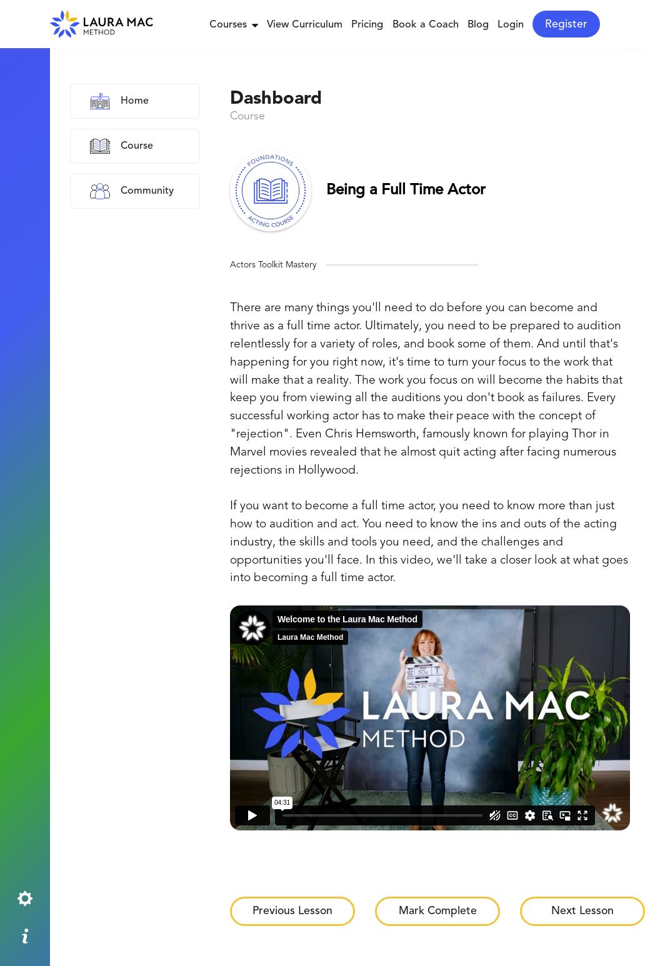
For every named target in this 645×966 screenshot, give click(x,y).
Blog (478, 25)
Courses (233, 25)
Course (137, 146)
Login (511, 25)
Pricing (367, 25)
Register (566, 24)
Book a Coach (425, 25)
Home (135, 101)
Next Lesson (582, 911)
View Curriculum (304, 25)
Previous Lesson (292, 911)
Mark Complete (438, 911)
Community (147, 191)
